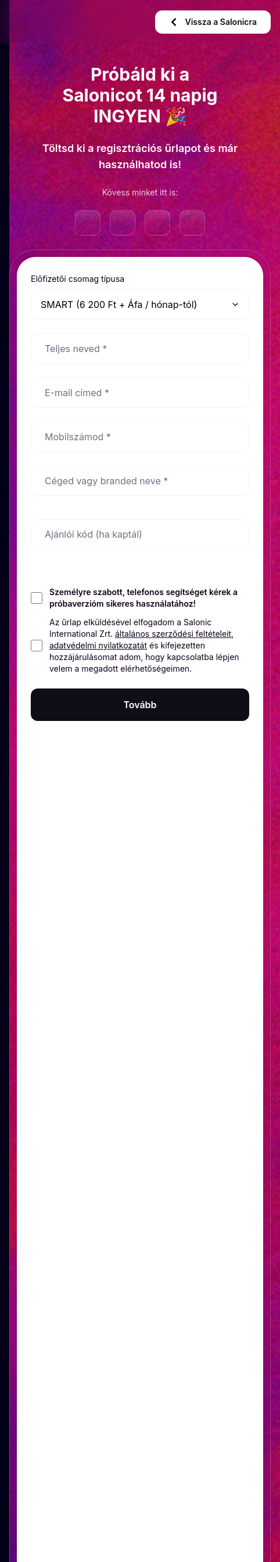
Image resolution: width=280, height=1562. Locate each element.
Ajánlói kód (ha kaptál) (93, 534)
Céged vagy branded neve (106, 481)
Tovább (139, 705)
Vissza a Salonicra (213, 22)
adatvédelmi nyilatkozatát (98, 645)
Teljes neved (76, 348)
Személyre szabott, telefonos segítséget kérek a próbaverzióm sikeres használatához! (143, 597)
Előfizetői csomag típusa (77, 279)
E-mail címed (77, 392)
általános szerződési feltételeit (173, 634)
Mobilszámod (78, 437)
